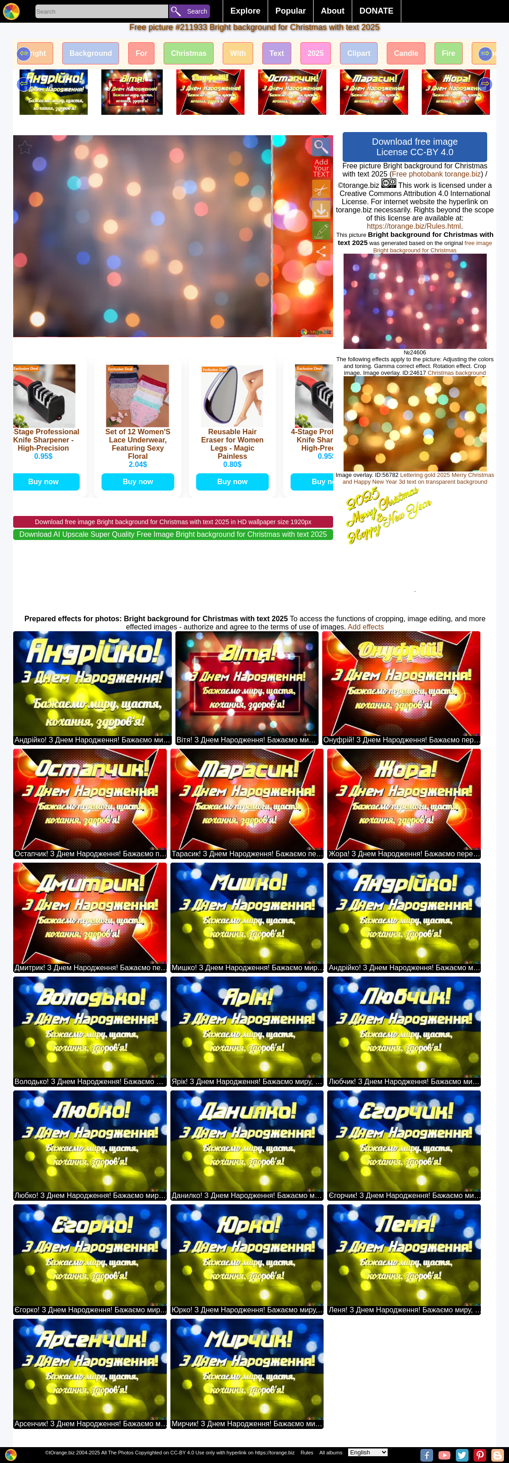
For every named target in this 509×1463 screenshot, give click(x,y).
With (238, 53)
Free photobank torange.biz (436, 174)
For (141, 53)
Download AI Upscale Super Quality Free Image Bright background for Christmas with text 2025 (173, 534)
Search (197, 11)
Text (276, 53)
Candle (406, 53)
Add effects (366, 627)
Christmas (188, 53)
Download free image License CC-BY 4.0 (415, 147)
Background (91, 53)
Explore (245, 10)
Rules (306, 1452)
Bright (35, 53)
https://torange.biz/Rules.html (414, 226)
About (332, 10)
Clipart (358, 53)
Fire (448, 53)
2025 (316, 53)
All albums (331, 1452)
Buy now (45, 482)
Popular (290, 10)
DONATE (376, 10)
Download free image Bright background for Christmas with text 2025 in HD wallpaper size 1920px (173, 521)
